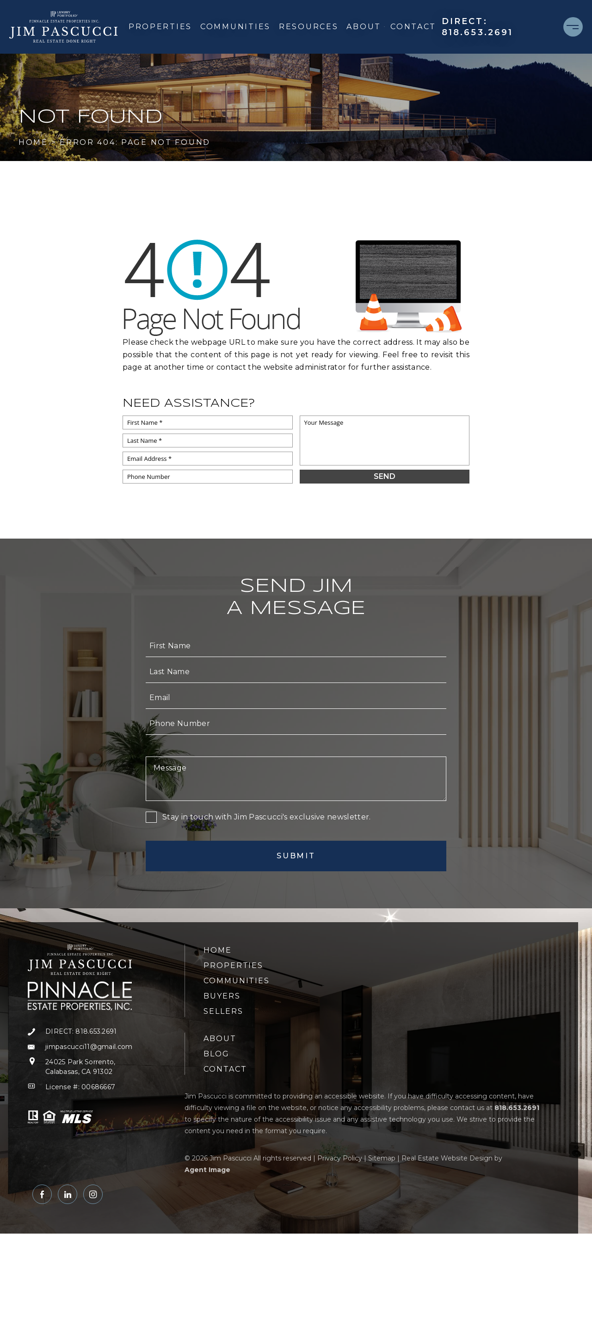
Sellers (223, 1011)
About (365, 26)
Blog (216, 1053)
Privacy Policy (339, 1158)
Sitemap (381, 1158)
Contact (413, 26)
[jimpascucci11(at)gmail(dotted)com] (80, 1047)
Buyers (222, 996)
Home (218, 950)
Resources (308, 26)
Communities (235, 26)
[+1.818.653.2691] (498, 27)
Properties (160, 26)
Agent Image (207, 1170)
